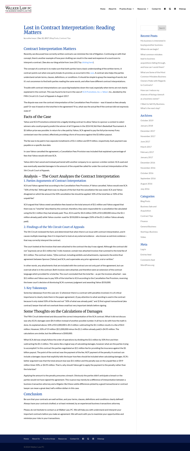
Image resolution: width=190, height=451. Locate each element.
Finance (144, 221)
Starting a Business (149, 231)
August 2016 (146, 183)
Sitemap (182, 9)
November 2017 (148, 136)
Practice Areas (126, 9)
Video (143, 237)
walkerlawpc (31, 38)
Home (102, 9)
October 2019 (147, 120)
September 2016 (148, 178)
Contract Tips (65, 38)
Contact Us (156, 9)
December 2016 (148, 162)
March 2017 (146, 146)
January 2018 (147, 125)
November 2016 (148, 168)
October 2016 (147, 173)
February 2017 (147, 152)
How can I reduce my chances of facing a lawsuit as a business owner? (152, 94)
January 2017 (147, 157)
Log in (143, 249)
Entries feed (146, 254)
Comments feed (148, 260)
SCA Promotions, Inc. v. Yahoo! (95, 92)
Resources (141, 9)
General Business (148, 226)
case (92, 73)
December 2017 (148, 131)
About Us (112, 9)
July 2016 (145, 189)
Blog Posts (54, 38)
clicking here (87, 62)
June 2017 (145, 141)
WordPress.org (147, 265)
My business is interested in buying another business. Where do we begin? (153, 44)
